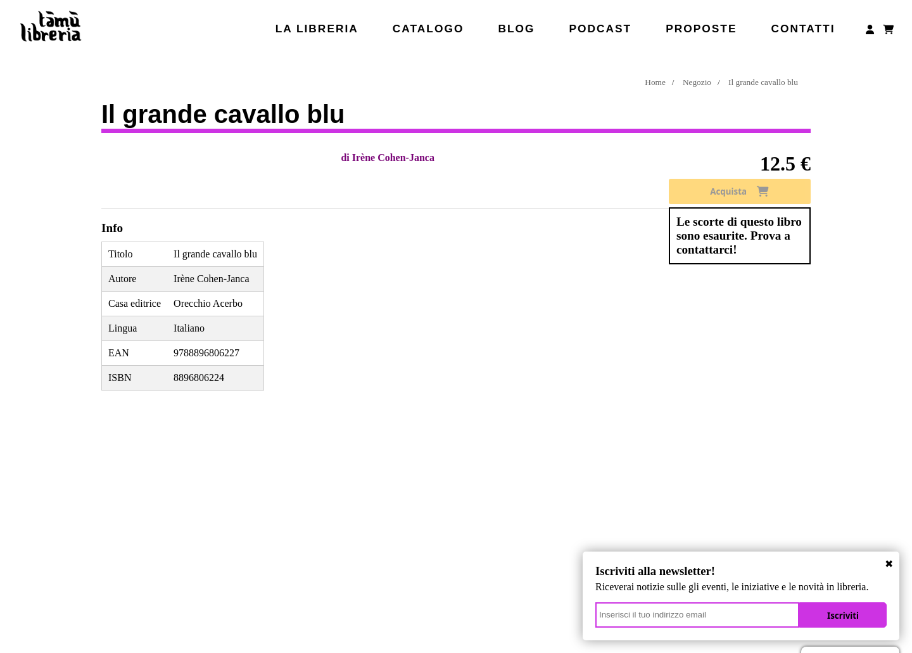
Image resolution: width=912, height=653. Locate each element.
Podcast (600, 28)
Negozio (697, 82)
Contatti (803, 28)
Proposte (701, 28)
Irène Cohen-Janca (393, 157)
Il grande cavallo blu (763, 82)
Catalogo (428, 28)
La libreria (317, 28)
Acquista (739, 191)
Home (655, 82)
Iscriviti (843, 615)
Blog (516, 28)
